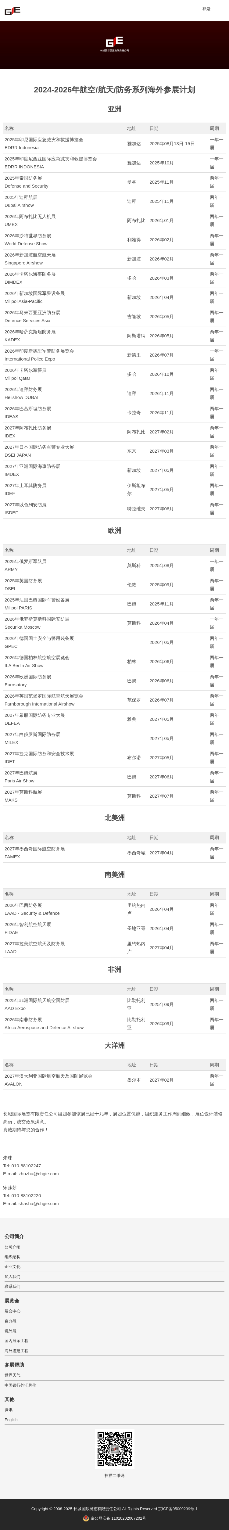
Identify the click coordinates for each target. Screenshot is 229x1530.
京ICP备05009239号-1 (178, 1509)
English (11, 1419)
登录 (206, 9)
